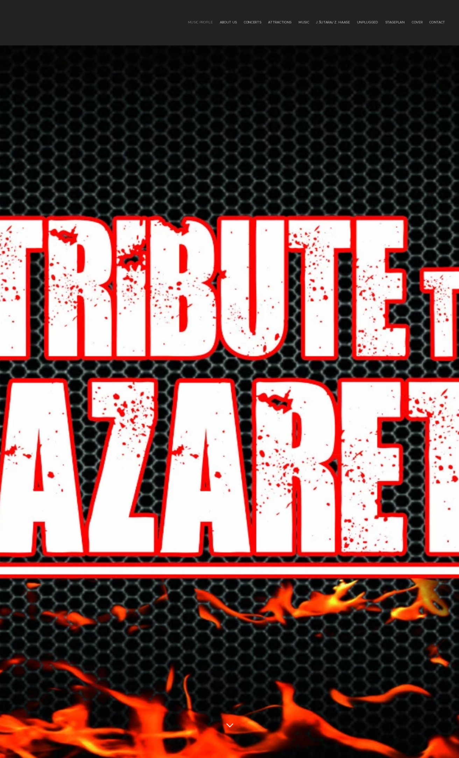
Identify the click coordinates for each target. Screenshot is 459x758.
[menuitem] (383, 22)
